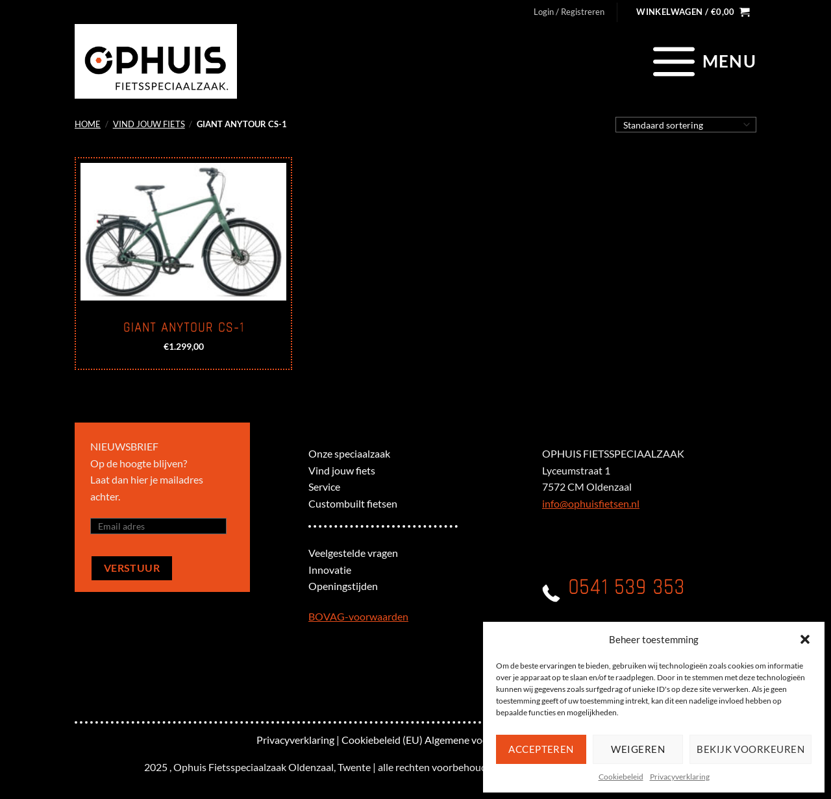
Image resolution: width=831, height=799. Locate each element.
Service (324, 486)
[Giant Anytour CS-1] (183, 232)
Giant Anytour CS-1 (183, 327)
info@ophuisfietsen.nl (590, 503)
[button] (805, 639)
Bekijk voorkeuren (750, 749)
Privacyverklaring (680, 776)
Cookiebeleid (621, 776)
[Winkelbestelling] (685, 124)
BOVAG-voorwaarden (358, 616)
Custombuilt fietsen (352, 503)
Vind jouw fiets (149, 124)
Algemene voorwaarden (478, 739)
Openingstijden (343, 586)
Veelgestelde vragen (353, 553)
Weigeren (638, 749)
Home (88, 124)
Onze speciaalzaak (349, 453)
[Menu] (702, 61)
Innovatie (329, 569)
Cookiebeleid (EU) (382, 739)
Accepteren (541, 749)
